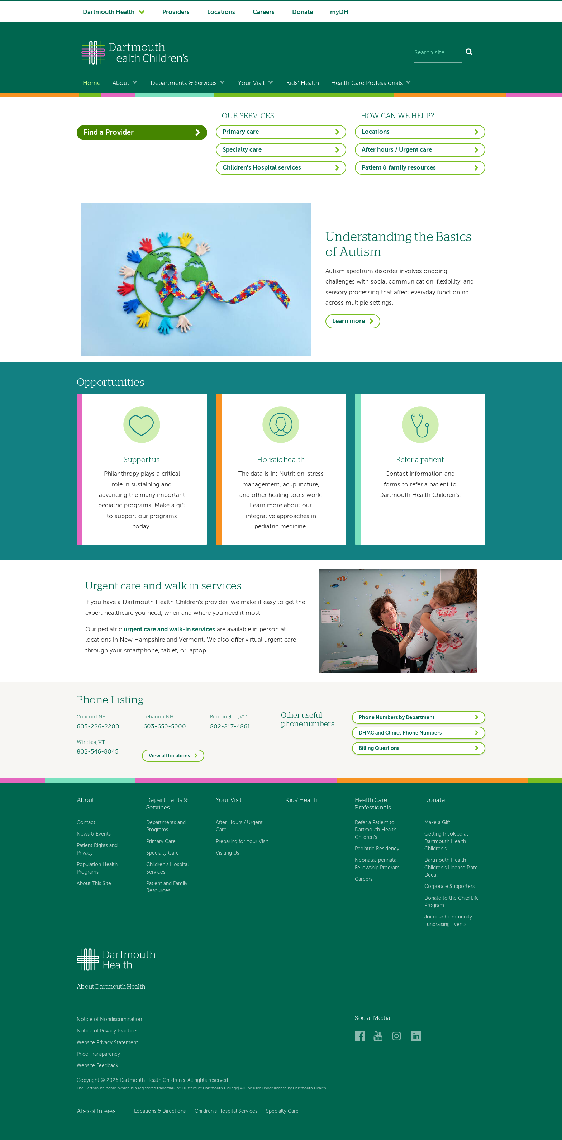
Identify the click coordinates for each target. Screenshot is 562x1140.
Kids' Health (302, 83)
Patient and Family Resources (166, 887)
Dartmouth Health (108, 12)
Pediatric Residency (377, 848)
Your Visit (251, 83)
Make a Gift (437, 822)
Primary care (241, 132)
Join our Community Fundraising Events (448, 921)
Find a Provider (109, 133)
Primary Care (161, 841)
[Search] (469, 53)
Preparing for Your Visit (242, 841)
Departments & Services (184, 83)
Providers (176, 12)
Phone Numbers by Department (396, 717)
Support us (142, 460)
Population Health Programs (97, 868)
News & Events (94, 834)
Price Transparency (98, 1054)
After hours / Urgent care (397, 150)
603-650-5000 (164, 727)
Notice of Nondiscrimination (109, 1019)
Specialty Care (162, 853)
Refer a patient (420, 460)
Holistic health (281, 460)
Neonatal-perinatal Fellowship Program (377, 864)
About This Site (94, 883)
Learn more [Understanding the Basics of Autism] (348, 321)
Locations (221, 12)
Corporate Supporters (449, 886)
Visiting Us (227, 853)
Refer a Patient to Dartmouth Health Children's (375, 830)
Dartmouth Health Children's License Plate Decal (451, 868)
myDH (339, 12)
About (121, 83)
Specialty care (242, 150)
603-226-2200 (98, 727)
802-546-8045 (97, 752)
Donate (302, 12)
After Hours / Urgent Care (239, 826)
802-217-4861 (230, 727)
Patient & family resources (399, 168)
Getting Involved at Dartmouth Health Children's (446, 841)
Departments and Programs (166, 826)
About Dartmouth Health (111, 987)
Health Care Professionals (367, 83)
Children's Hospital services (262, 168)
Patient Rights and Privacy (97, 849)
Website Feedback (97, 1065)
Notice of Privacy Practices (107, 1031)
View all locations (169, 756)
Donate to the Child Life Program (451, 902)
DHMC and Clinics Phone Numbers (400, 733)
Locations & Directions (160, 1111)
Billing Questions (379, 748)
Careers (264, 12)
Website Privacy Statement (107, 1042)
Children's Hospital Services (167, 868)
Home (91, 83)
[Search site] (438, 53)
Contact (86, 822)
